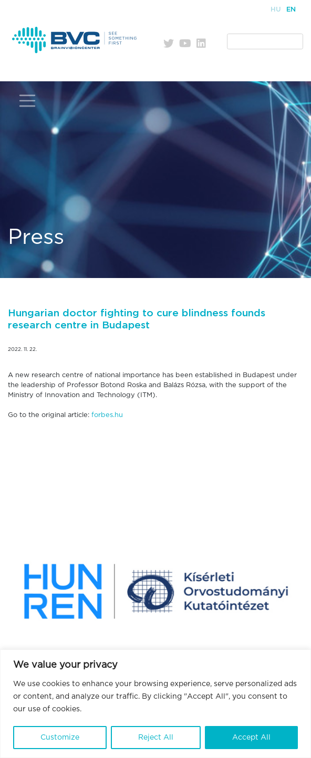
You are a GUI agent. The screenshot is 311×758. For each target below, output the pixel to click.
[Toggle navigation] (27, 101)
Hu (276, 9)
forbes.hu (107, 415)
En (291, 9)
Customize (59, 737)
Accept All (251, 737)
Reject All (155, 737)
